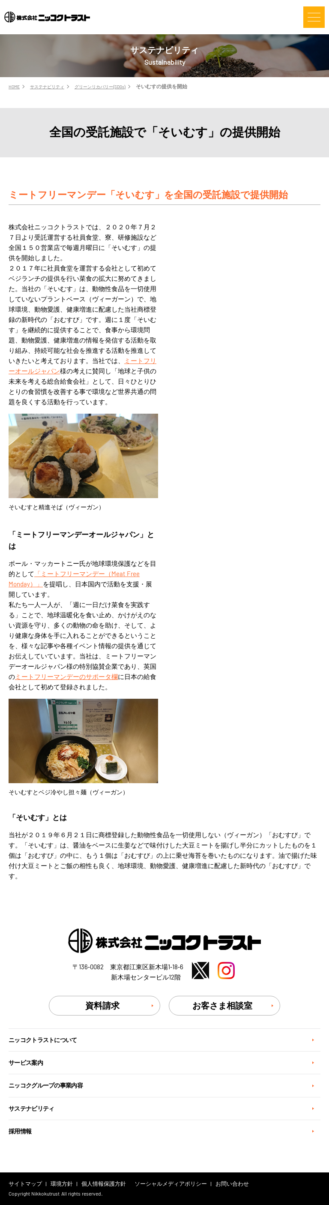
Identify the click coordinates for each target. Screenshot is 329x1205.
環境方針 (62, 1184)
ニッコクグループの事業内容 (46, 1085)
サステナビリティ (31, 1108)
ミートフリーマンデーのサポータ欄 (66, 676)
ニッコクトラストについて (43, 1040)
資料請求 (102, 1005)
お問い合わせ (232, 1184)
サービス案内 (26, 1062)
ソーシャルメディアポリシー (171, 1184)
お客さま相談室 (222, 1005)
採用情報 (20, 1131)
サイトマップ (25, 1184)
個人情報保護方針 (103, 1184)
